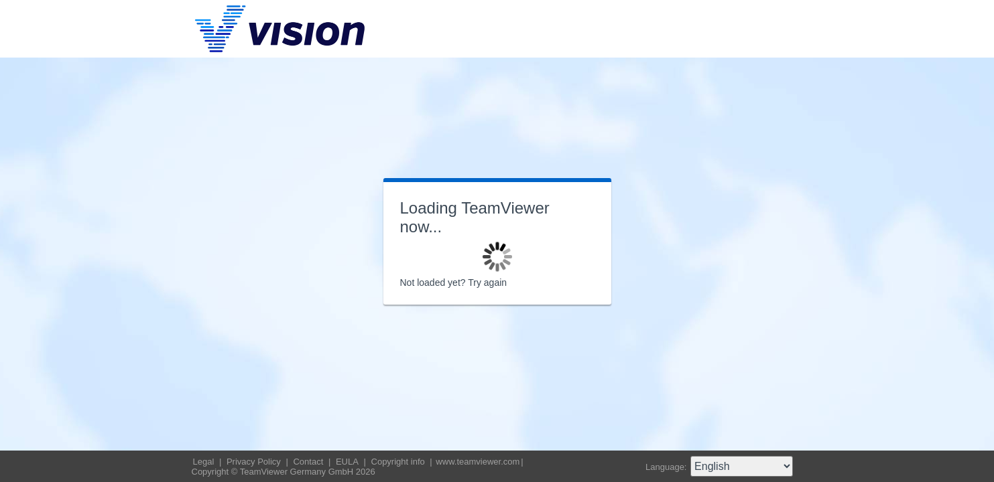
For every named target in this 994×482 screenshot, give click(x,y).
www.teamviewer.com (477, 462)
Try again (487, 282)
